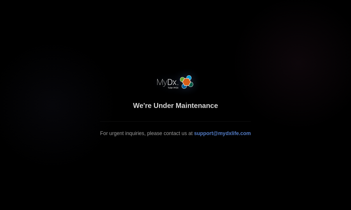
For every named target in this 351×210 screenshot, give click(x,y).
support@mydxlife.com (222, 133)
